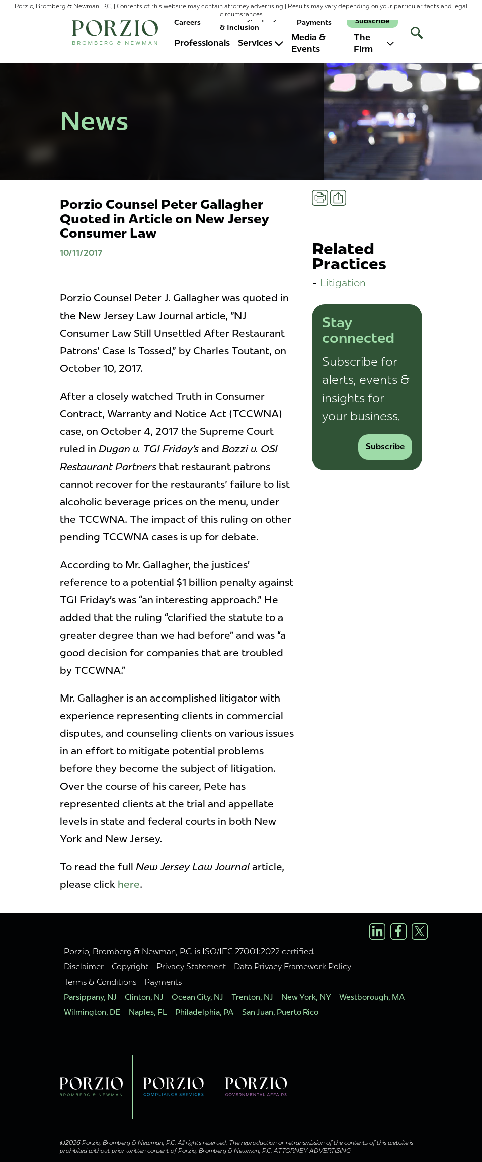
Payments (314, 22)
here (129, 884)
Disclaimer (84, 966)
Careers (187, 22)
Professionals (202, 43)
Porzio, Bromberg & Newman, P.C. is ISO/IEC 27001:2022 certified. (189, 951)
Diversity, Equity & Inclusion (248, 22)
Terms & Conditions (100, 982)
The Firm (374, 43)
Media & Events (308, 43)
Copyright (130, 966)
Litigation (343, 282)
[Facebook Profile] (398, 931)
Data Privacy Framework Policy (292, 966)
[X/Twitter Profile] (420, 931)
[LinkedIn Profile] (377, 931)
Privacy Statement (191, 966)
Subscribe (372, 21)
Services (260, 43)
